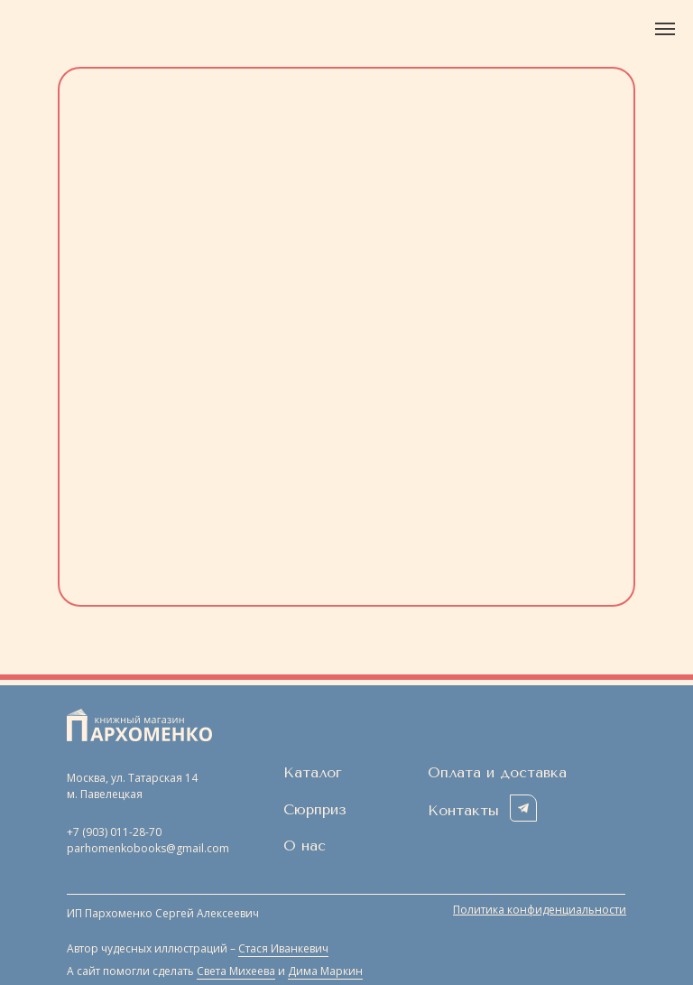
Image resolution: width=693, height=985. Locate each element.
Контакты (463, 810)
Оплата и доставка (497, 772)
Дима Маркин (325, 971)
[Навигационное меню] (665, 29)
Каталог (312, 772)
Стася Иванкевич (283, 948)
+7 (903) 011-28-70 (114, 832)
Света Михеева (236, 971)
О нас (304, 845)
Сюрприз (314, 809)
